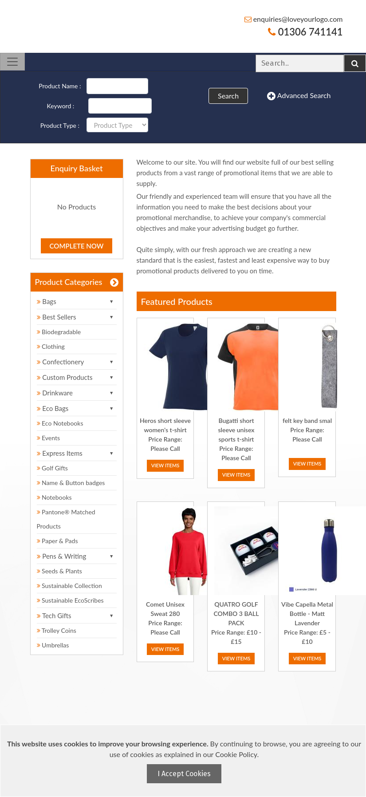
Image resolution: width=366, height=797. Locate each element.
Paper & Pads (57, 540)
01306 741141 (305, 32)
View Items (165, 465)
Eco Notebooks (60, 423)
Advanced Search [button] (299, 96)
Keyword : (61, 106)
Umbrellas (53, 645)
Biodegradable (59, 331)
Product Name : (60, 86)
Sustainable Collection (69, 585)
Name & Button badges (71, 482)
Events (48, 438)
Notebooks (54, 497)
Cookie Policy (236, 754)
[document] (184, 760)
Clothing (51, 346)
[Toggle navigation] (12, 62)
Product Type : (59, 125)
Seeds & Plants (59, 571)
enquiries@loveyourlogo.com (293, 19)
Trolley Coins (57, 630)
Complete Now (77, 246)
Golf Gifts (52, 468)
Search (228, 95)
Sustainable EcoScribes (70, 600)
